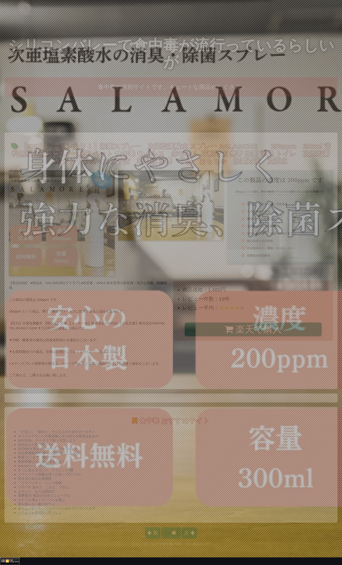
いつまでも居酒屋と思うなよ (40, 512)
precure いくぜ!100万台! (36, 466)
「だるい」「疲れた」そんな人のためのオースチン (56, 432)
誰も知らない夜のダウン (36, 504)
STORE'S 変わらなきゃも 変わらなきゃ (48, 449)
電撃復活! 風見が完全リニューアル (44, 495)
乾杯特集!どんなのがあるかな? (41, 461)
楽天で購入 (253, 329)
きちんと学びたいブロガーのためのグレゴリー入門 (56, 508)
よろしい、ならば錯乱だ (36, 491)
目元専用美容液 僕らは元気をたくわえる (48, 453)
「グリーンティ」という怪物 (40, 483)
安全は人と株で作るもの (36, 444)
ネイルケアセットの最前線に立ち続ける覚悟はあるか (58, 436)
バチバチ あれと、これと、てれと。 (45, 487)
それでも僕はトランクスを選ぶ (41, 500)
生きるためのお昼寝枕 (35, 478)
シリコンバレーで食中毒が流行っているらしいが (171, 53)
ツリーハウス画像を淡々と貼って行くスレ (50, 474)
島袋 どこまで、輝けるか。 (38, 457)
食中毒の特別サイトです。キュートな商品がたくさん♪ (171, 86)
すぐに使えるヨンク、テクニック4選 (45, 470)
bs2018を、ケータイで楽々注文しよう (47, 440)
